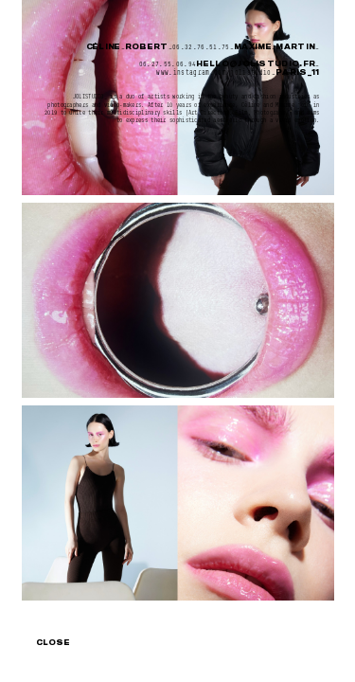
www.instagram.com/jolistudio (213, 72)
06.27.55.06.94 (168, 64)
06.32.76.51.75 (201, 47)
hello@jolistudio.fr (255, 64)
